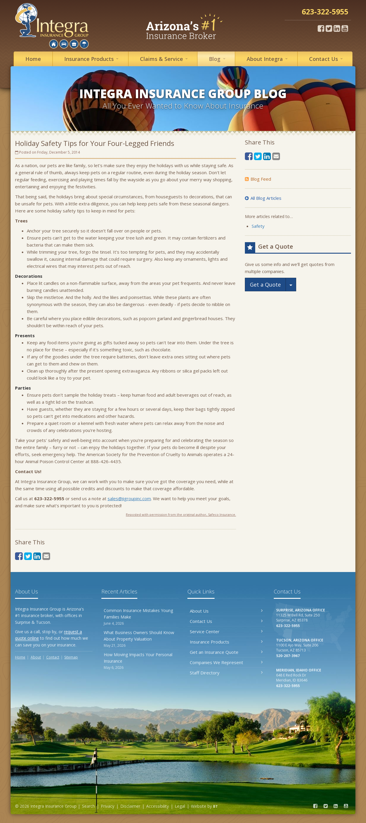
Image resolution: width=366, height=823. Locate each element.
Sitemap (71, 657)
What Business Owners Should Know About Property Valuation (140, 639)
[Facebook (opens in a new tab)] (321, 28)
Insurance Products (226, 642)
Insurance (92, 58)
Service (164, 58)
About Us (226, 611)
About (268, 58)
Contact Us (226, 621)
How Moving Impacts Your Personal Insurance (140, 661)
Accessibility (157, 806)
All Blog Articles (263, 198)
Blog (218, 58)
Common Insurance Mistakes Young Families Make (140, 617)
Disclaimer (130, 806)
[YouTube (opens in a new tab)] (345, 28)
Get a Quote (265, 284)
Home (33, 58)
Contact (326, 58)
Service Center (226, 631)
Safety (258, 226)
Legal (180, 806)
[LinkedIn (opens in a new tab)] (337, 28)
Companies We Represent (226, 662)
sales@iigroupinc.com (129, 498)
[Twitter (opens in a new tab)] (329, 28)
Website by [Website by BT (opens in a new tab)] (204, 806)
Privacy (107, 806)
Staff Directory (226, 673)
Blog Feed (258, 179)
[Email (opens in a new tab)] (46, 556)
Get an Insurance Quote (226, 652)
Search (88, 806)
